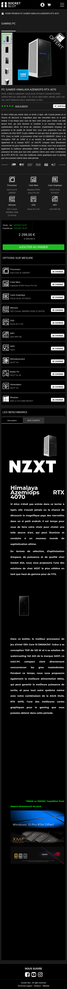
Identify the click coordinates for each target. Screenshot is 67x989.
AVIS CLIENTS (21, 106)
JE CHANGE (57, 272)
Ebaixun (37, 986)
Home (8, 13)
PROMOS (15, 13)
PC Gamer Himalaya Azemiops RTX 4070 (39, 13)
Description (12, 420)
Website (46, 986)
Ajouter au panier (33, 247)
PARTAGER (61, 106)
